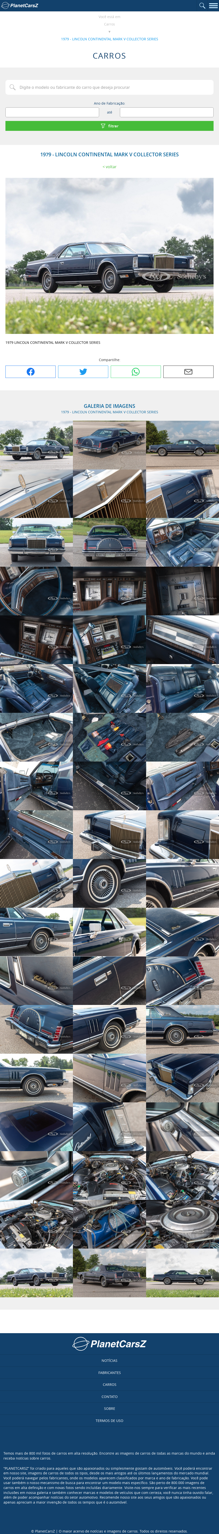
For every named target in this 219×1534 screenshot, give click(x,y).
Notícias (109, 1360)
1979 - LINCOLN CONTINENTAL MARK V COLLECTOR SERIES (109, 39)
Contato (110, 1396)
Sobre (109, 1408)
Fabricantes (109, 1372)
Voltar (111, 166)
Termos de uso (109, 1420)
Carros (109, 24)
